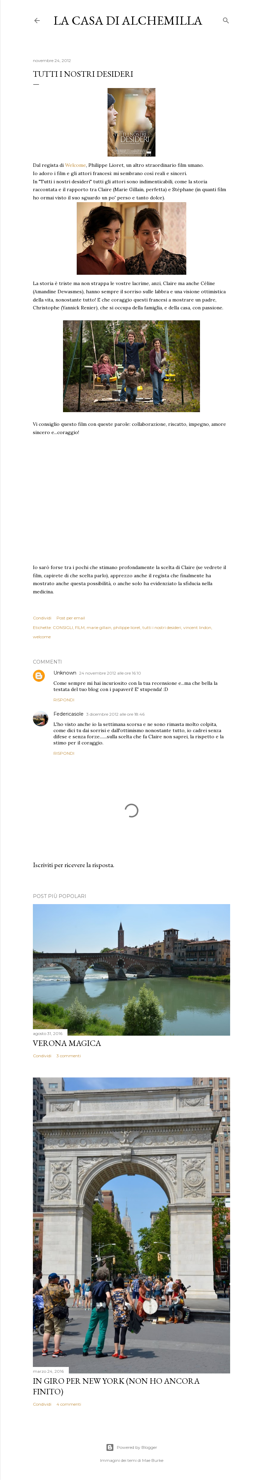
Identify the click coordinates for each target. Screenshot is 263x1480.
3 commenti (69, 1055)
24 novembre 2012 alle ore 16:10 (110, 673)
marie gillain (99, 627)
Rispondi (63, 699)
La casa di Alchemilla (127, 20)
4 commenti (69, 1404)
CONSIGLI (63, 627)
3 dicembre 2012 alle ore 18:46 (115, 714)
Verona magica (67, 1043)
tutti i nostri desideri (161, 627)
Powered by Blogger (131, 1447)
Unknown (64, 673)
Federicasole (68, 714)
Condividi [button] (42, 617)
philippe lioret (126, 627)
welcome (42, 636)
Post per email (71, 617)
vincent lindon (197, 627)
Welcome (75, 165)
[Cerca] (226, 19)
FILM (80, 627)
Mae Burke (152, 1460)
